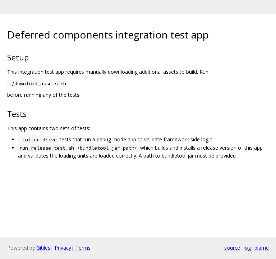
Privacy (63, 247)
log (247, 247)
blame (261, 247)
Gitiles (43, 247)
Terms (83, 247)
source (232, 247)
